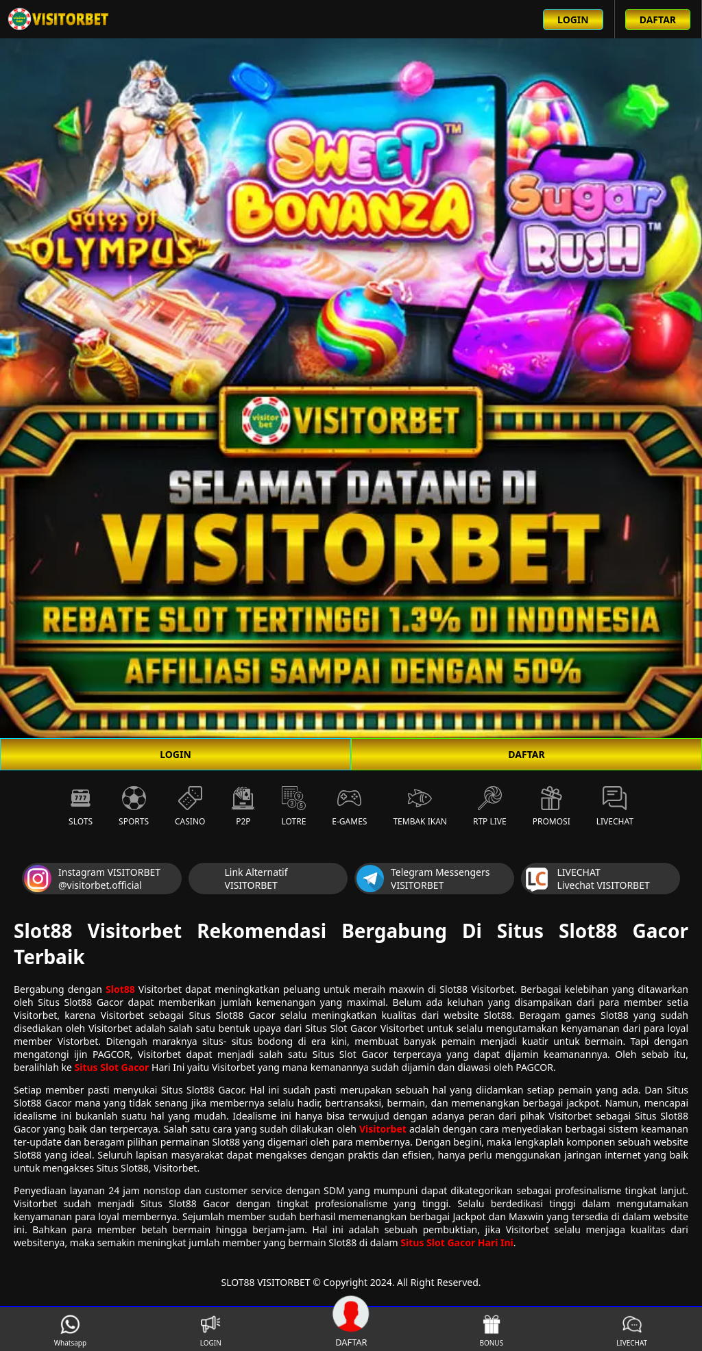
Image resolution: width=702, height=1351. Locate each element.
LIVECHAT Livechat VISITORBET (586, 878)
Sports (134, 806)
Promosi (551, 806)
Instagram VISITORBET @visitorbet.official (92, 878)
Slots (81, 806)
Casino (190, 806)
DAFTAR (526, 754)
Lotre (293, 806)
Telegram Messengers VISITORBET (422, 878)
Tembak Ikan (420, 806)
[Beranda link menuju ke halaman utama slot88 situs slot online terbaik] (59, 19)
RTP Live (490, 806)
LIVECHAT (631, 1331)
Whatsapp (70, 1331)
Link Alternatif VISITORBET (239, 878)
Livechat (614, 806)
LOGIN (175, 754)
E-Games (349, 806)
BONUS (491, 1331)
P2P (243, 806)
